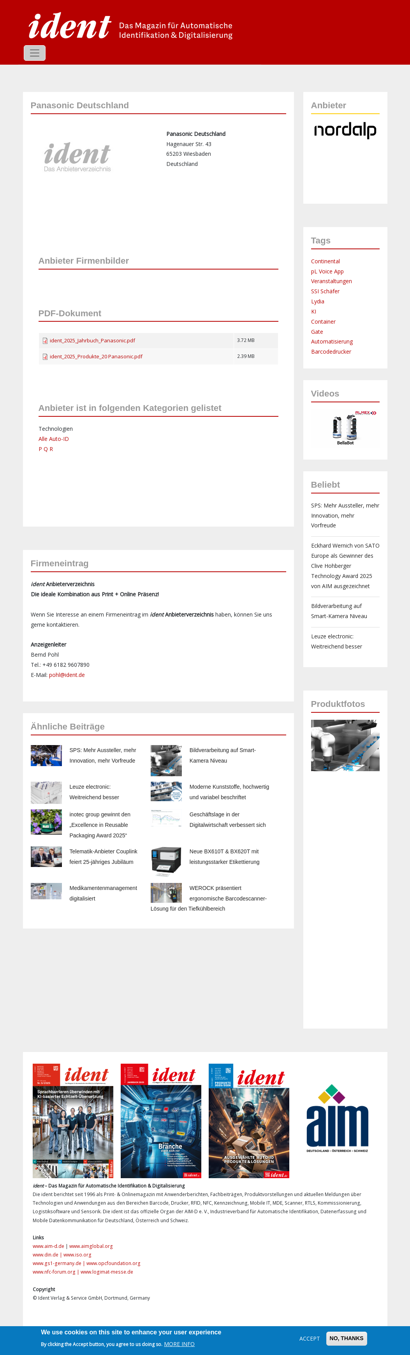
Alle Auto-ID (54, 438)
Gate (317, 331)
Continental (325, 261)
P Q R (46, 449)
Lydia (317, 301)
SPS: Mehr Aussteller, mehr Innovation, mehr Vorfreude (345, 515)
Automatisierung (332, 341)
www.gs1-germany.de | (59, 1263)
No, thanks (347, 1338)
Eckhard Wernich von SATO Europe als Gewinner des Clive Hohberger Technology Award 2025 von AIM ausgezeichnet (345, 565)
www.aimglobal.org (91, 1246)
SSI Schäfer (325, 291)
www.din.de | (48, 1254)
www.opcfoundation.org (113, 1263)
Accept (309, 1338)
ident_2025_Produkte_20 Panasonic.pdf (96, 356)
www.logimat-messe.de (107, 1272)
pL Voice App (327, 271)
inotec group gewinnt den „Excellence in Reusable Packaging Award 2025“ (100, 825)
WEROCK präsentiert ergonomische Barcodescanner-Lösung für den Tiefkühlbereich (209, 898)
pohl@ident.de (67, 674)
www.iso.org (77, 1254)
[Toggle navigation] (35, 53)
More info (179, 1344)
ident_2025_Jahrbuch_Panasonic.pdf (92, 340)
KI (313, 311)
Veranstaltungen (331, 281)
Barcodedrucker (331, 351)
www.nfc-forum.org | (57, 1272)
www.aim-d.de (48, 1246)
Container (323, 321)
